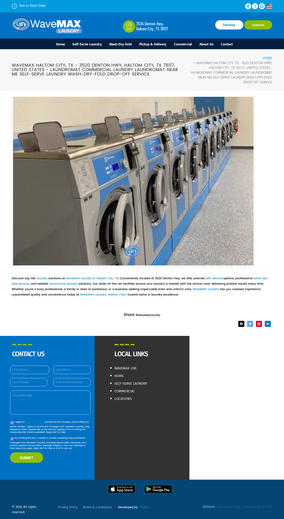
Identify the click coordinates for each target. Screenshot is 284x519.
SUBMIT (26, 457)
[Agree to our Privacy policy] (12, 422)
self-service (215, 279)
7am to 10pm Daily (28, 5)
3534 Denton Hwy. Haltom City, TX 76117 (244, 506)
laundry (42, 279)
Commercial (185, 44)
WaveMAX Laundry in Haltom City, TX (92, 279)
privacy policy (68, 507)
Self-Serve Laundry (83, 44)
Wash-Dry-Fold (118, 44)
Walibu (144, 507)
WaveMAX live (126, 368)
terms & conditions (35, 421)
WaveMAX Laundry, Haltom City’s (103, 295)
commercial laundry (63, 284)
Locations (258, 25)
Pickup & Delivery (153, 44)
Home (54, 44)
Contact (233, 44)
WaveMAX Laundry (206, 289)
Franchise (229, 25)
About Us (210, 44)
